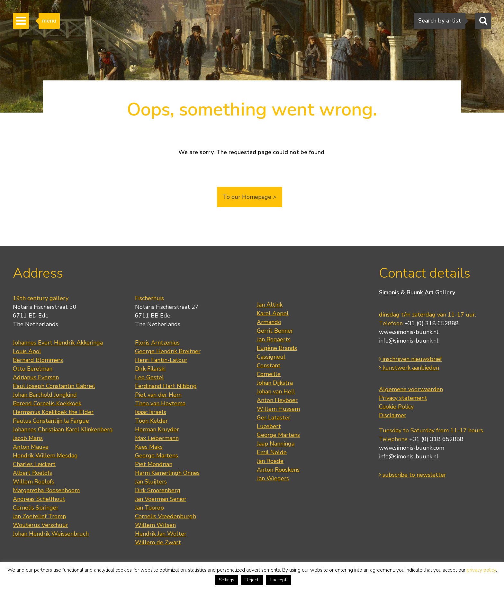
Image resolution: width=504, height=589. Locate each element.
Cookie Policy (396, 406)
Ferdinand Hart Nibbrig (166, 386)
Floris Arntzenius (157, 342)
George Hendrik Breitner (168, 351)
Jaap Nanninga (275, 443)
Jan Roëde (270, 461)
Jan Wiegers (273, 478)
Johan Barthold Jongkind (45, 395)
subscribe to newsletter (412, 475)
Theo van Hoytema (160, 403)
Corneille (269, 374)
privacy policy (481, 570)
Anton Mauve (31, 447)
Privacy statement (403, 398)
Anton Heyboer (277, 400)
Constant (269, 365)
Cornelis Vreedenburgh (165, 516)
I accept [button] (278, 580)
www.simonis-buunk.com (411, 448)
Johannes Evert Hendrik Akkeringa (58, 342)
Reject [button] (252, 580)
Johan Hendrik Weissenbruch (51, 534)
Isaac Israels (150, 412)
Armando (269, 322)
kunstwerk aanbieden (409, 368)
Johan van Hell (276, 391)
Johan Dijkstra (275, 383)
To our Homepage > (249, 197)
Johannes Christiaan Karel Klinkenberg (63, 429)
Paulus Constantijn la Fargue (51, 421)
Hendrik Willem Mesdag (45, 455)
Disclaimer (392, 415)
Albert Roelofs (32, 473)
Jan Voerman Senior (160, 499)
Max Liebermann (157, 438)
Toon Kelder (151, 421)
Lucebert (269, 426)
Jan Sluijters (151, 481)
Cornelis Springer (36, 507)
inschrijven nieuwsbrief (410, 359)
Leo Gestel (149, 377)
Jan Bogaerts (274, 339)
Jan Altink (270, 304)
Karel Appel (273, 313)
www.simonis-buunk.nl (408, 332)
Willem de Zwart (158, 542)
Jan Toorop (149, 507)
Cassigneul (271, 357)
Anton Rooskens (278, 470)
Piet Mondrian (153, 464)
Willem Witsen (155, 525)
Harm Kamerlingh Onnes (167, 473)
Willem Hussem (278, 409)
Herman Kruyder (157, 429)
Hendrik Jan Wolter (160, 534)
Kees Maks (149, 447)
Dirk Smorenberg (157, 490)
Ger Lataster (273, 417)
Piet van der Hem (158, 395)
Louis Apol (27, 351)
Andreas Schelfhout (39, 499)
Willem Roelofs (33, 481)
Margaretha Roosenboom (46, 490)
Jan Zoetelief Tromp (39, 516)
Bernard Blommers (38, 360)
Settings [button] (226, 580)
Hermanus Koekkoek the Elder (53, 412)
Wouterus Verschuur (40, 525)
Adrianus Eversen (36, 377)
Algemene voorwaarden (411, 389)
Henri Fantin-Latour (161, 360)
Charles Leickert (34, 464)
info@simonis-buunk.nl (408, 341)
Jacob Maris (28, 438)
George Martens (156, 455)
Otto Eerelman (32, 369)
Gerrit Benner (275, 331)
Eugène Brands (277, 348)
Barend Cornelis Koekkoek (47, 403)
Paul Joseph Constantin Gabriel (54, 386)
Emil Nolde (272, 452)
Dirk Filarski (150, 369)
